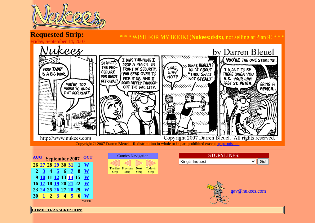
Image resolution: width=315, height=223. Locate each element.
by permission (228, 143)
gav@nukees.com (236, 191)
